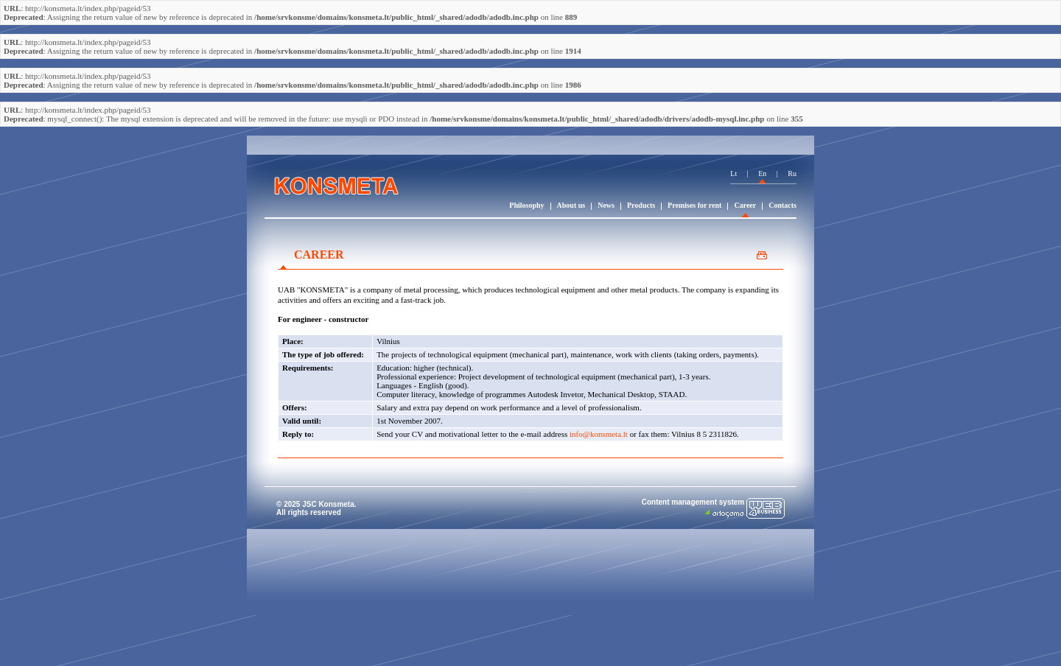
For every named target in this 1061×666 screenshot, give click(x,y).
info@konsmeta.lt (599, 434)
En (762, 173)
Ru (792, 173)
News (606, 205)
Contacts (782, 205)
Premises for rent (694, 205)
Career (745, 205)
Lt (733, 173)
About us (571, 205)
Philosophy (526, 205)
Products (641, 205)
